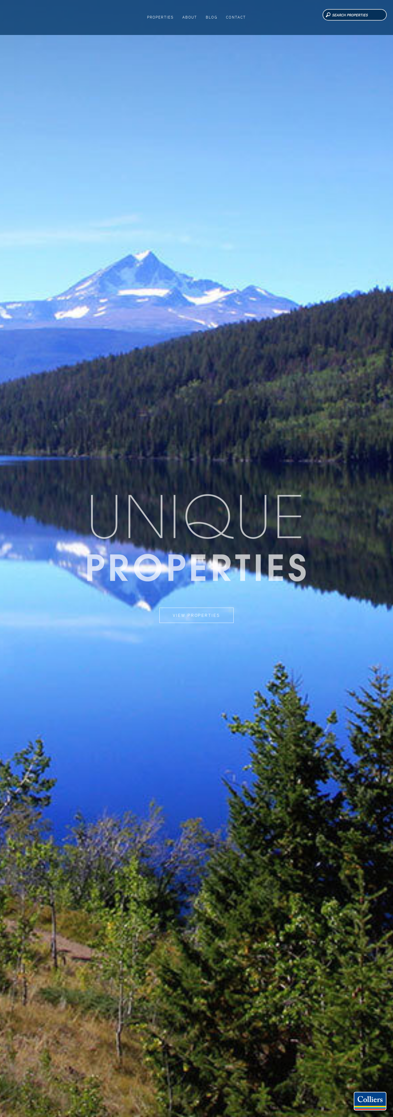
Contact (230, 16)
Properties (165, 16)
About (190, 16)
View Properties (196, 615)
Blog (209, 16)
